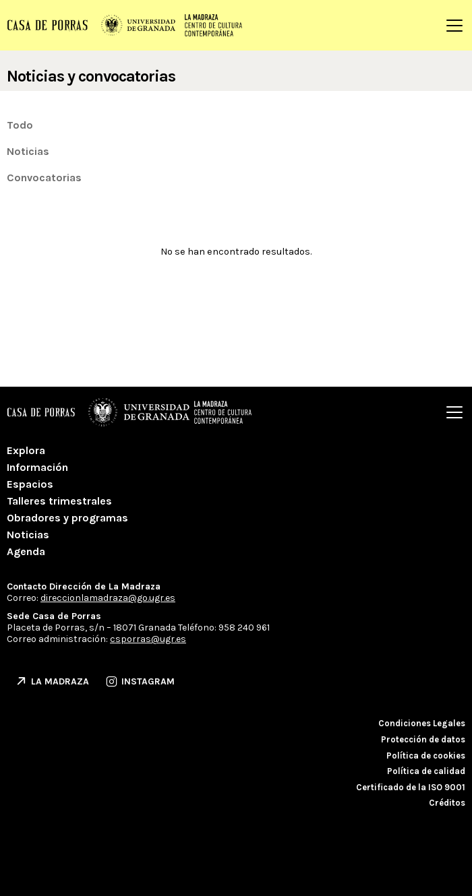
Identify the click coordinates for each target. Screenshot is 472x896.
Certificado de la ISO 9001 (410, 787)
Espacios (30, 484)
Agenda (26, 551)
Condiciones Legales (421, 723)
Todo (20, 125)
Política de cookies (425, 755)
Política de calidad (426, 771)
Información (37, 467)
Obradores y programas (67, 517)
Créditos (447, 803)
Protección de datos (423, 739)
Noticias (28, 151)
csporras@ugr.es (148, 639)
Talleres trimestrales (59, 500)
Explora (26, 450)
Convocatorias (44, 177)
